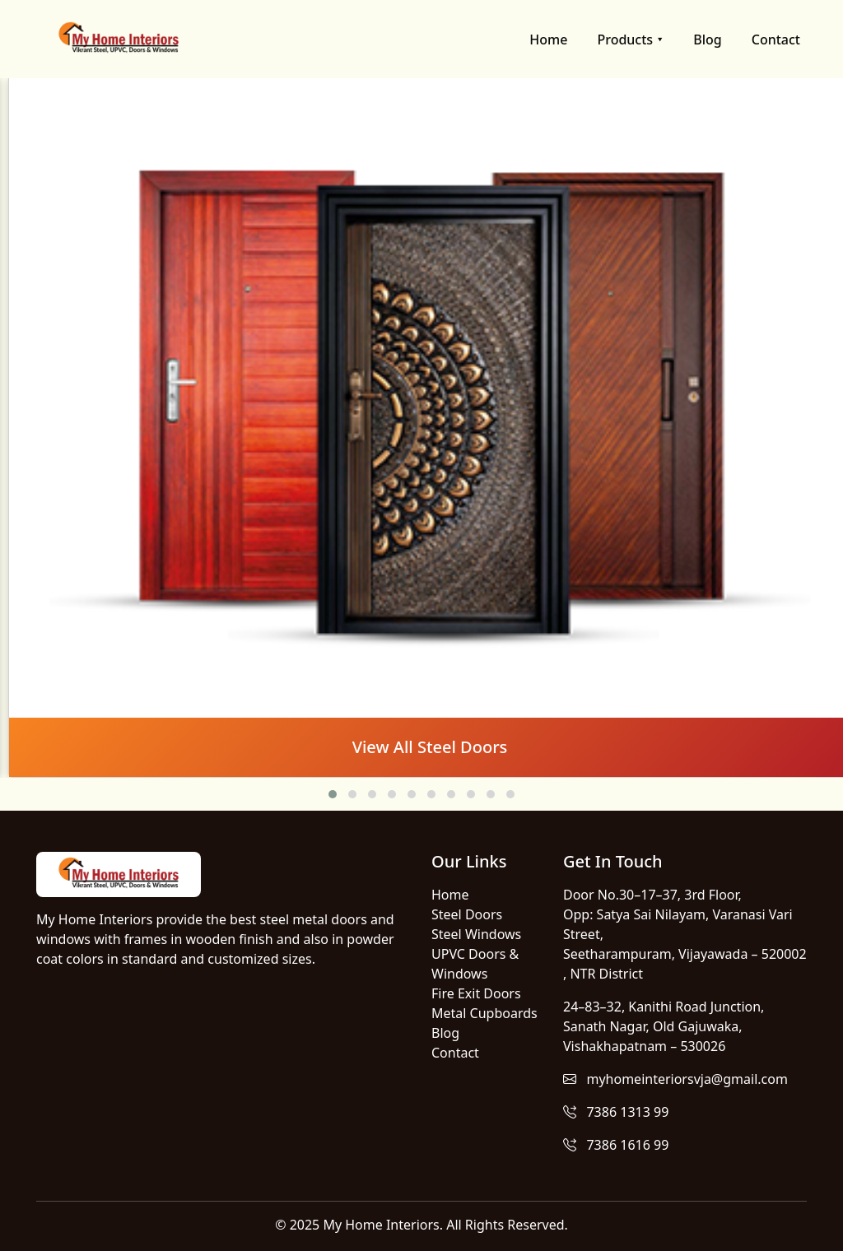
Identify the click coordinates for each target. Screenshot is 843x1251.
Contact (776, 39)
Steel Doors (466, 914)
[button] (332, 794)
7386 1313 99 (615, 1112)
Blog (707, 39)
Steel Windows (476, 934)
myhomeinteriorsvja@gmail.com (675, 1079)
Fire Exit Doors (476, 993)
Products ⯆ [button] (630, 39)
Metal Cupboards (484, 1013)
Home (548, 39)
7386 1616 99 (615, 1145)
